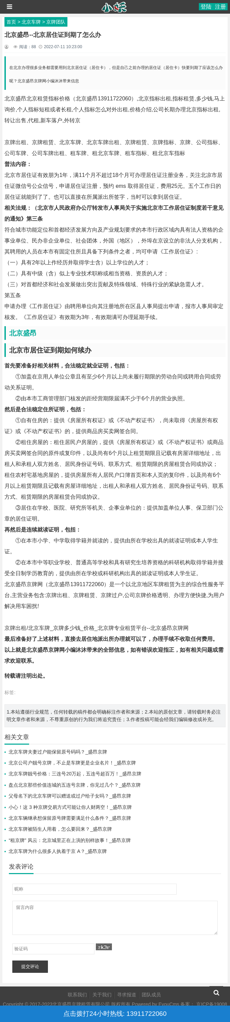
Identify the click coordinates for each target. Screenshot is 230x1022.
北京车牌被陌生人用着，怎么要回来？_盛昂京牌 (60, 829)
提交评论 (30, 966)
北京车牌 (31, 22)
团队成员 (151, 994)
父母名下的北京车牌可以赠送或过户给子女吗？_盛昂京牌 (70, 796)
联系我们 (77, 994)
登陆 (206, 7)
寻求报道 (126, 994)
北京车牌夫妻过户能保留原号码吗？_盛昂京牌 (58, 752)
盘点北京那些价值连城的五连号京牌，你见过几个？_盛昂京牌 (75, 785)
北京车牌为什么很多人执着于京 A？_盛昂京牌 (58, 851)
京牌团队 (55, 22)
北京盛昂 (23, 333)
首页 (11, 22)
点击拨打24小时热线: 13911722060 (114, 1013)
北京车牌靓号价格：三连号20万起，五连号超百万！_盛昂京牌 (75, 773)
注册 (220, 7)
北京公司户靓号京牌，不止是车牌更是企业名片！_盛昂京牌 (72, 762)
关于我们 (102, 994)
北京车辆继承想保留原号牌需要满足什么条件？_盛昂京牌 (70, 818)
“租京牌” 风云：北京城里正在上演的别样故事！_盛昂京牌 (70, 840)
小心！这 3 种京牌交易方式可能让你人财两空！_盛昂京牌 (70, 807)
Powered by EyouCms (154, 1004)
